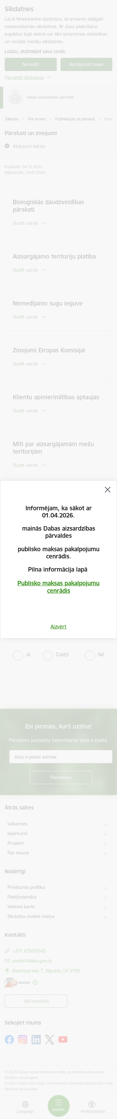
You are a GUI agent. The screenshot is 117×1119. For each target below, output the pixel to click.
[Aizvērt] (107, 489)
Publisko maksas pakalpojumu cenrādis (58, 586)
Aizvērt (58, 626)
